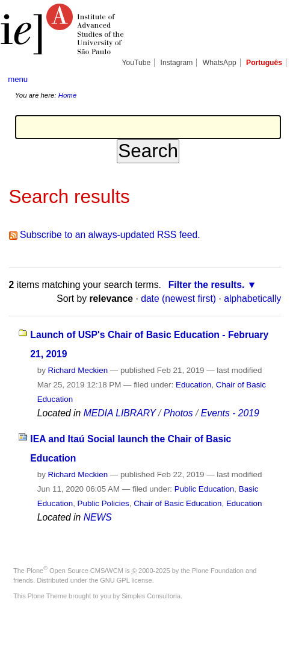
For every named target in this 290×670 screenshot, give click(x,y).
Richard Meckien (78, 370)
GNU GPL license (126, 580)
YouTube (136, 62)
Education (193, 384)
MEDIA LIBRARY (120, 413)
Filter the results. (206, 285)
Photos (178, 413)
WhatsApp (219, 62)
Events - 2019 (230, 413)
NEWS (98, 517)
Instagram (177, 62)
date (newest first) (178, 298)
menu (18, 79)
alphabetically (252, 298)
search (270, 78)
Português (264, 62)
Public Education (204, 488)
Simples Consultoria (151, 596)
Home (67, 95)
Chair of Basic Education (177, 503)
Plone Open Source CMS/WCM (74, 570)
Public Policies (103, 503)
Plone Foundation (218, 570)
